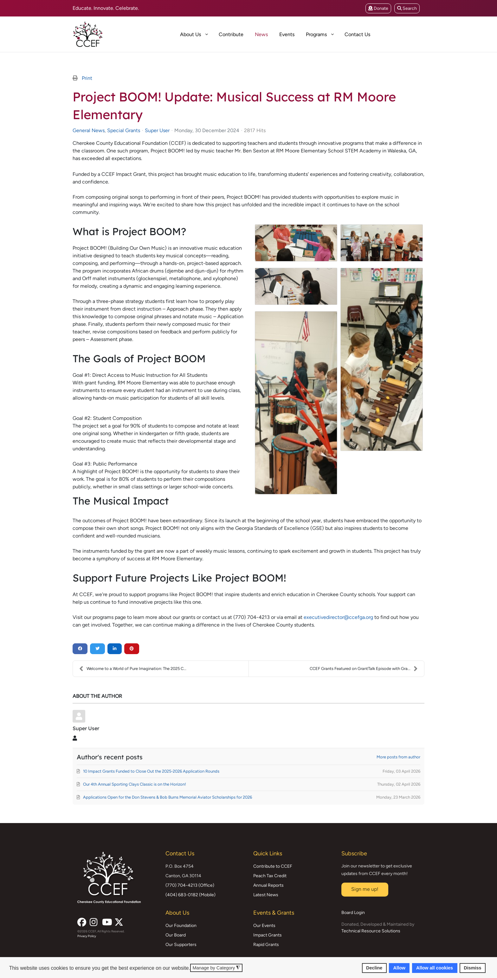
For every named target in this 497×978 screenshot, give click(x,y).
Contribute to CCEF (272, 866)
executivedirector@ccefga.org (338, 617)
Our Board (175, 935)
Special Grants (123, 130)
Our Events (264, 925)
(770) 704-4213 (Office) (189, 885)
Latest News (265, 895)
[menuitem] (168, 34)
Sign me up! (364, 889)
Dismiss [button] (472, 967)
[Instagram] (93, 920)
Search (407, 8)
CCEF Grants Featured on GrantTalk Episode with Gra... (364, 669)
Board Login (353, 912)
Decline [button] (374, 967)
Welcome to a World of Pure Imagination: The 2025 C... (132, 669)
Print (87, 78)
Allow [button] (399, 967)
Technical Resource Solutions (370, 931)
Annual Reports (268, 885)
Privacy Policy (86, 936)
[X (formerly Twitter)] (118, 920)
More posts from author (398, 757)
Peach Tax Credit (270, 875)
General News (89, 130)
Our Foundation (181, 925)
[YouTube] (106, 920)
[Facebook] (81, 920)
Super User (157, 130)
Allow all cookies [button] (434, 967)
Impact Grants (267, 935)
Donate (378, 8)
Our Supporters (181, 944)
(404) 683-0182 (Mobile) (190, 895)
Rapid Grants (266, 944)
